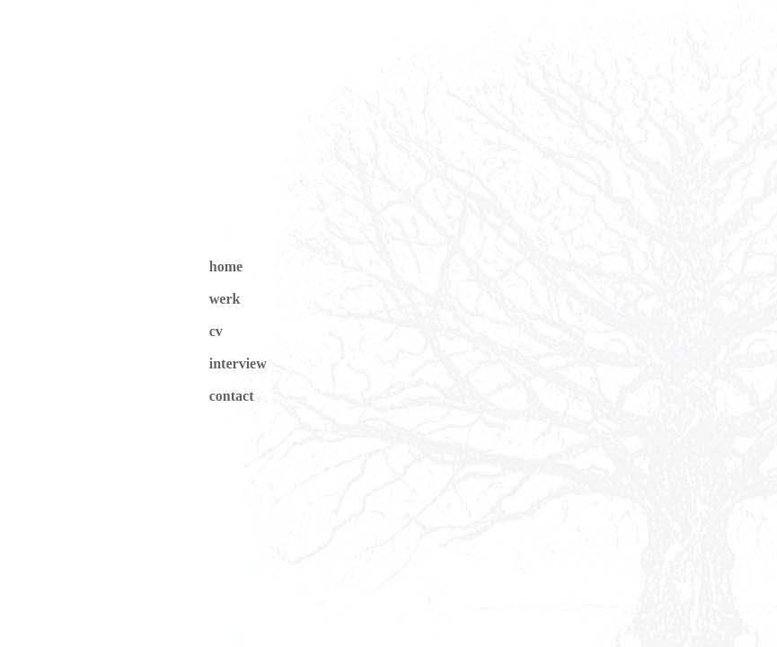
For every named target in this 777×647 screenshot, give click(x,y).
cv (216, 331)
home (226, 266)
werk (225, 298)
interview (238, 363)
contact (231, 395)
